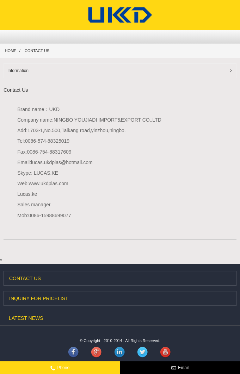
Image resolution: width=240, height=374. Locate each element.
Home (11, 51)
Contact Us (37, 51)
